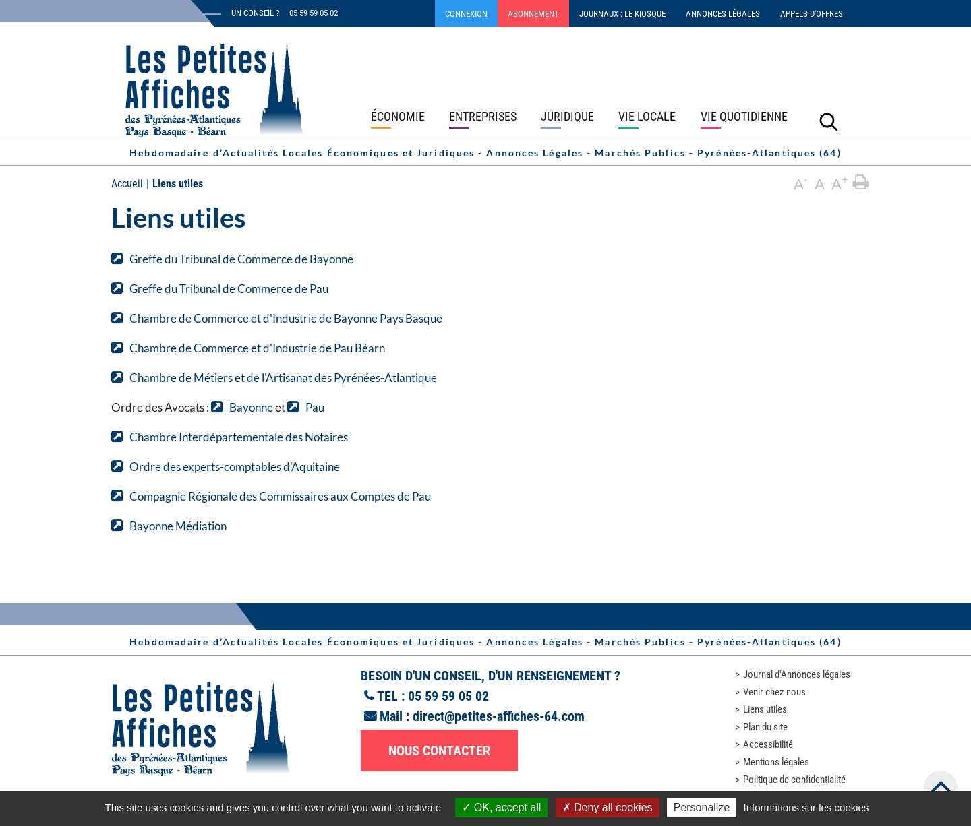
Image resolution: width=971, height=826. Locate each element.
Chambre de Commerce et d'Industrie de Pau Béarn (257, 348)
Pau (314, 407)
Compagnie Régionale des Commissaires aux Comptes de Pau (280, 496)
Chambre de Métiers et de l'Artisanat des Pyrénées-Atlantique (283, 378)
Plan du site (765, 727)
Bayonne (251, 407)
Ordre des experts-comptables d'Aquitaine (234, 466)
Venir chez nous (774, 692)
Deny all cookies (607, 807)
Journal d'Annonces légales (796, 674)
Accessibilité (768, 744)
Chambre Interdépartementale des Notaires (238, 437)
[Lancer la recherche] (829, 121)
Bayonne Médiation (178, 526)
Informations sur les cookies (806, 807)
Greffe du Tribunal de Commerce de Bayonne (241, 259)
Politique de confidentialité (794, 779)
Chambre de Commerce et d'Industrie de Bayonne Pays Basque (285, 318)
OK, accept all (501, 807)
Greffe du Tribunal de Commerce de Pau (228, 289)
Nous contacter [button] (439, 750)
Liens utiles (765, 709)
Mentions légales (776, 762)
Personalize (702, 807)
